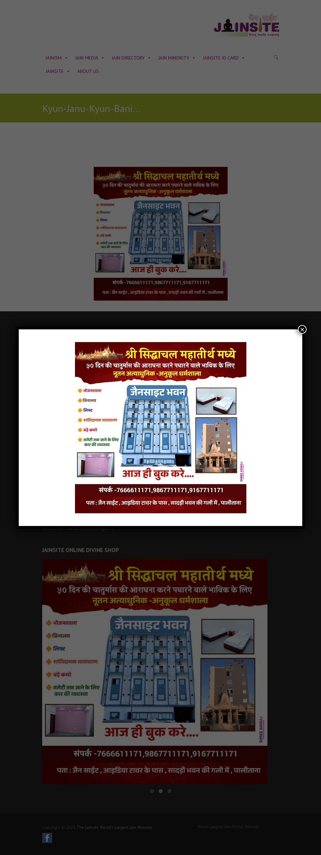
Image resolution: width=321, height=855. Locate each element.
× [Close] (302, 329)
